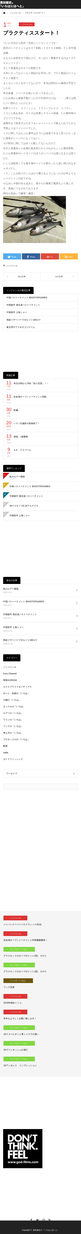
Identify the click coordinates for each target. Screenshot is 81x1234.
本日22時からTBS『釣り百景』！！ (31, 383)
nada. (6, 752)
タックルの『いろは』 (14, 706)
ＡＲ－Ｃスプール (22, 450)
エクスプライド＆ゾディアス (17, 686)
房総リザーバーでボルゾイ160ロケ (23, 320)
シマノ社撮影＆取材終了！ (27, 423)
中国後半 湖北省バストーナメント (23, 305)
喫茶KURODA (10, 680)
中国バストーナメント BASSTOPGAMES (26, 297)
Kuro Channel (10, 673)
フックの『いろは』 (13, 726)
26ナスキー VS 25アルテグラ (23, 506)
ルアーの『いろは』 (13, 713)
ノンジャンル (27, 24)
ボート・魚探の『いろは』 (16, 693)
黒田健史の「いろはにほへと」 (46, 1230)
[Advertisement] (40, 349)
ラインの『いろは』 (13, 719)
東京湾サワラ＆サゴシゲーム (20, 327)
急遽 (16, 410)
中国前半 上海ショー (16, 312)
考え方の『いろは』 (13, 733)
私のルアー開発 (17, 476)
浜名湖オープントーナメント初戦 (31, 396)
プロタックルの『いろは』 (16, 739)
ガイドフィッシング (13, 759)
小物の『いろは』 (12, 700)
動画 (5, 746)
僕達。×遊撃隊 (21, 436)
